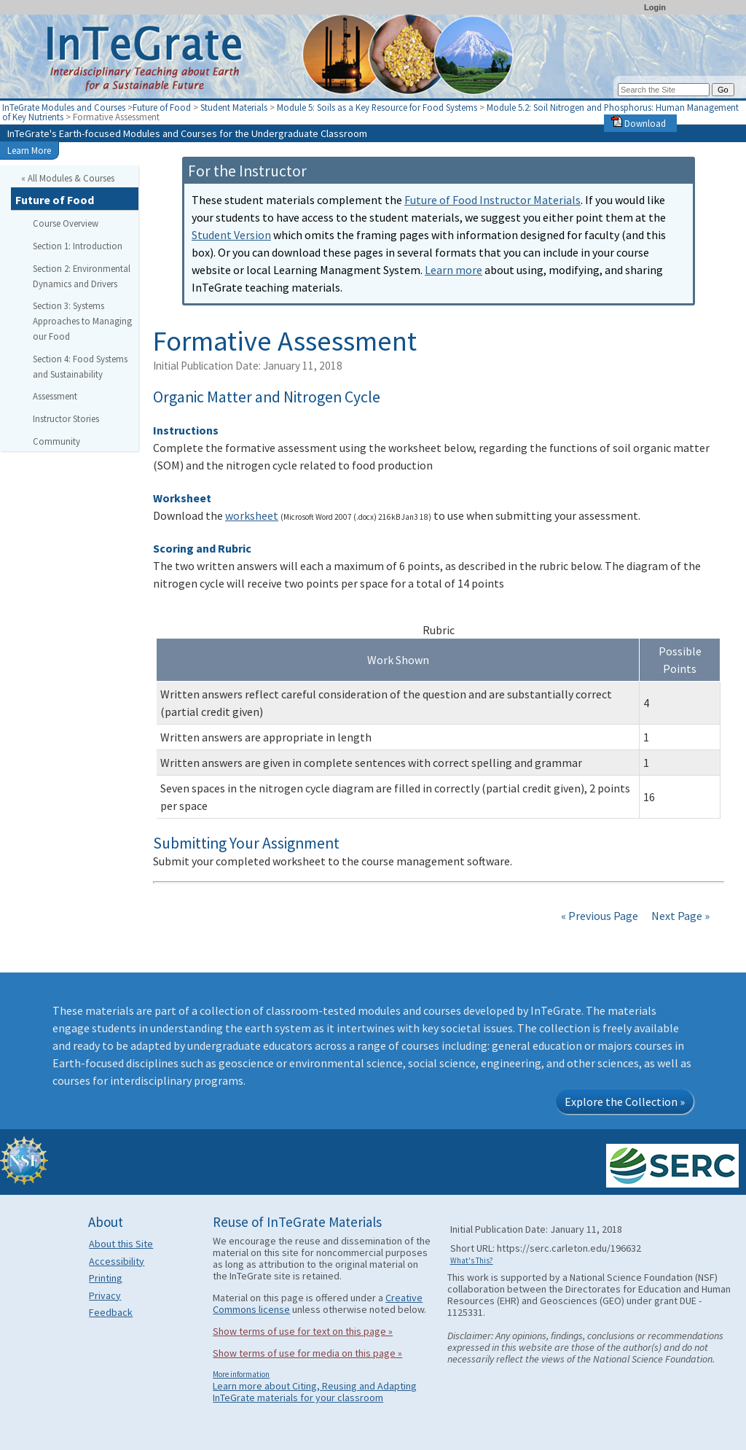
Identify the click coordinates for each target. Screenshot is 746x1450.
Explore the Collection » (625, 1101)
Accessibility (116, 1261)
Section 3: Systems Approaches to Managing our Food (82, 321)
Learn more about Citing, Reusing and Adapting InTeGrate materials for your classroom (315, 1391)
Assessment (55, 396)
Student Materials (233, 107)
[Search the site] (664, 89)
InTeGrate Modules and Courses (63, 107)
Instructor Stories (66, 418)
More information (241, 1374)
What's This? (471, 1260)
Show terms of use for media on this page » (307, 1353)
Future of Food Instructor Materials (492, 199)
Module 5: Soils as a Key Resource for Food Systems (377, 107)
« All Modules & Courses (67, 178)
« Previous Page (599, 915)
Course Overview (65, 223)
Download (638, 123)
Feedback (111, 1312)
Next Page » (679, 915)
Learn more (453, 269)
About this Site (121, 1243)
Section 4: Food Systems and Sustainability (80, 366)
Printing (105, 1278)
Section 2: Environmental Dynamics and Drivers (81, 275)
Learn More (29, 150)
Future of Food (162, 107)
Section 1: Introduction (77, 246)
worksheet (251, 515)
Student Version (231, 234)
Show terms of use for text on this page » (303, 1331)
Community (56, 441)
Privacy (105, 1295)
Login (655, 7)
